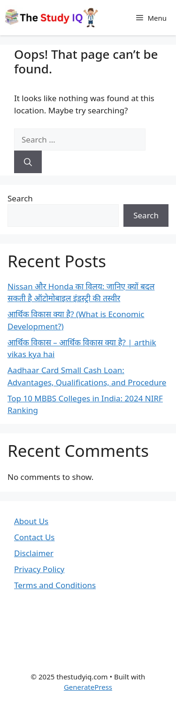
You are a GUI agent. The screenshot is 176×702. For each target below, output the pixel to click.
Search (20, 198)
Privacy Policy (39, 569)
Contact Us (34, 537)
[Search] (28, 162)
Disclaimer (34, 553)
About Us (31, 521)
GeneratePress (88, 687)
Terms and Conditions (55, 585)
